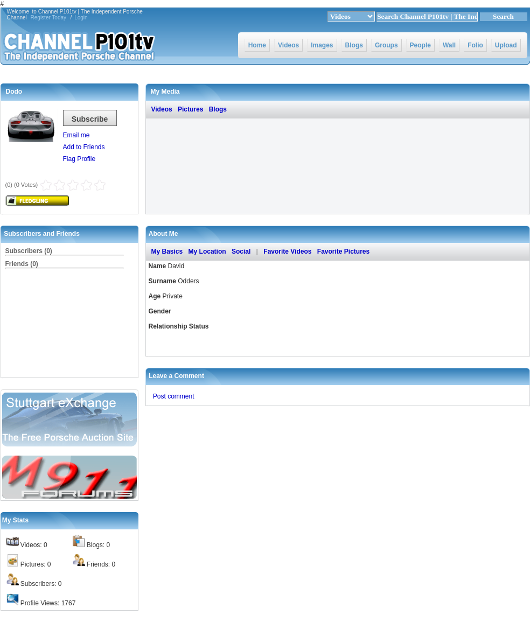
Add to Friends (84, 147)
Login (80, 17)
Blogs (354, 45)
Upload (506, 45)
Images (322, 45)
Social (241, 251)
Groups (386, 45)
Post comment (173, 396)
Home (257, 45)
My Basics (167, 251)
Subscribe (90, 119)
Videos (288, 45)
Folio (475, 45)
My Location (207, 251)
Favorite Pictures (343, 251)
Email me (76, 135)
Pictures (190, 109)
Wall (449, 45)
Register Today (49, 17)
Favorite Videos (287, 251)
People (420, 45)
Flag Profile (79, 159)
